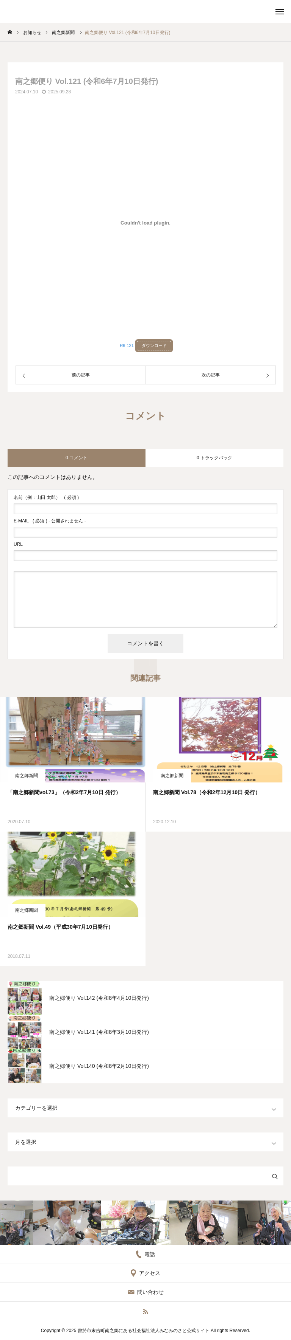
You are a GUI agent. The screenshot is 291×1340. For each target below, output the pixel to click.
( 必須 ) (46, 497)
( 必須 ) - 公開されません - (50, 521)
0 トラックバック (214, 457)
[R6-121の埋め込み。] (145, 222)
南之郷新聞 (26, 775)
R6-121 (127, 345)
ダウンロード (154, 345)
